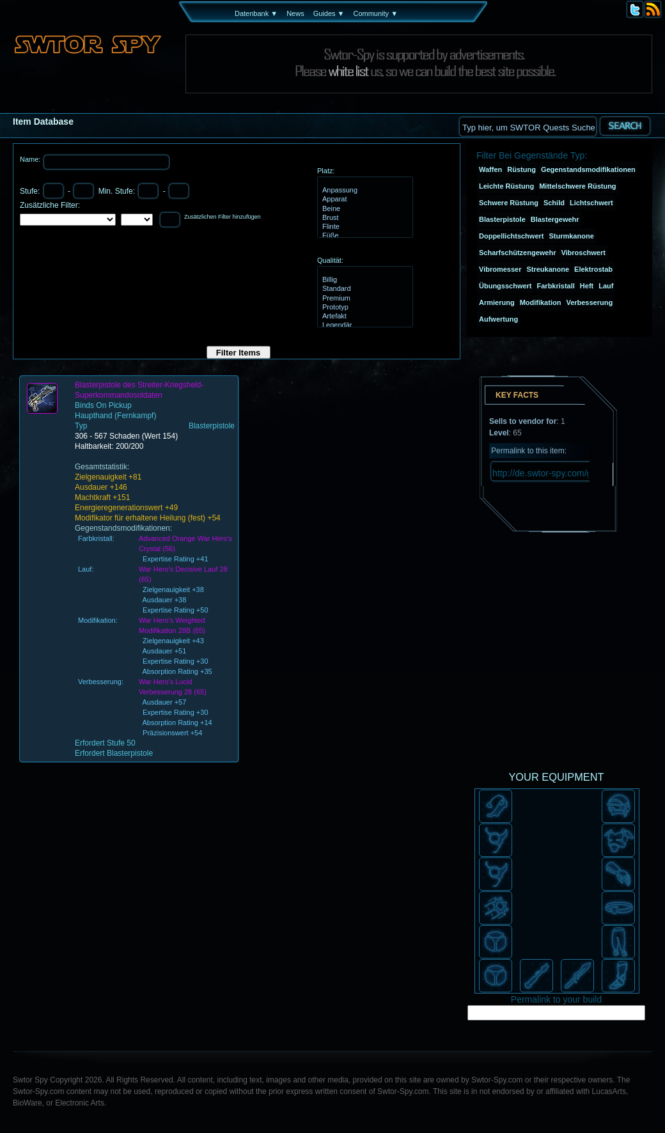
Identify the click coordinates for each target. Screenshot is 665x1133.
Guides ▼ (329, 13)
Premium (363, 298)
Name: (31, 159)
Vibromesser (500, 269)
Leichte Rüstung (506, 186)
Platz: (326, 171)
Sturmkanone (571, 236)
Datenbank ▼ (256, 13)
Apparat (363, 199)
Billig (363, 280)
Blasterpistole (502, 219)
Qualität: (330, 260)
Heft (586, 286)
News (295, 13)
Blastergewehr (555, 219)
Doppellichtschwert (511, 236)
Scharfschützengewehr (517, 252)
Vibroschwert (583, 252)
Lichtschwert (591, 203)
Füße (363, 235)
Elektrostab (593, 269)
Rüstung (521, 169)
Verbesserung (589, 302)
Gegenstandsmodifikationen (588, 169)
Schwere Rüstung (508, 203)
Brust (363, 218)
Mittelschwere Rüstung (577, 186)
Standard (363, 289)
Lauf (605, 286)
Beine (363, 209)
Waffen (490, 169)
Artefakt (363, 316)
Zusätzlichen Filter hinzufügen (222, 217)
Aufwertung (498, 319)
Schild (554, 203)
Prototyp (363, 307)
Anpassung (363, 190)
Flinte (363, 227)
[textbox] (527, 126)
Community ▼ (375, 13)
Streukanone (547, 269)
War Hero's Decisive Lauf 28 (183, 569)
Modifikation (540, 302)
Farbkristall (556, 286)
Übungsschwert (505, 286)
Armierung (497, 302)
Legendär (363, 325)
